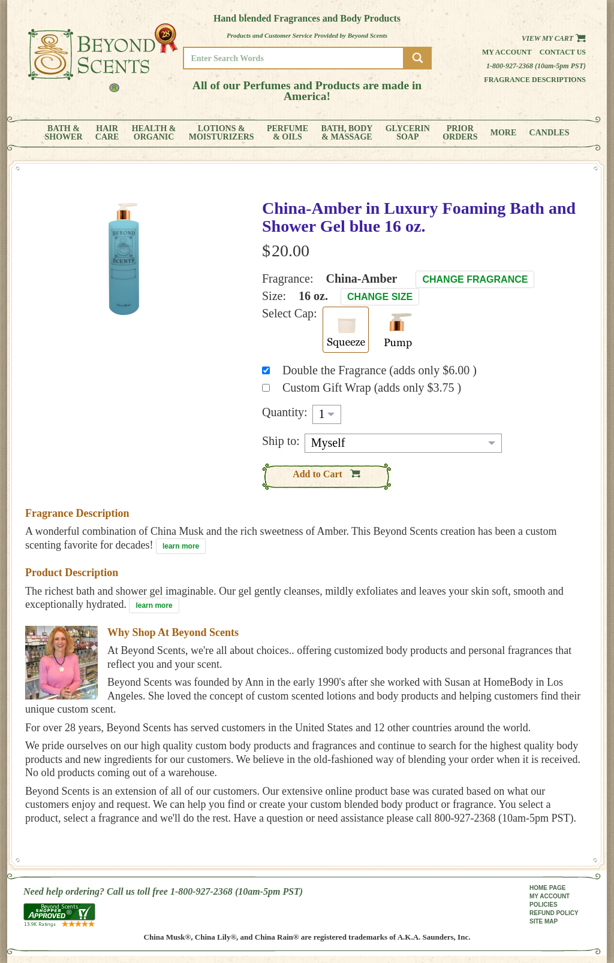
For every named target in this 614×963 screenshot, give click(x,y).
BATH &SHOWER (64, 133)
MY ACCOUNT (549, 896)
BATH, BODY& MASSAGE (346, 133)
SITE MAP (543, 921)
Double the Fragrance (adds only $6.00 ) (379, 370)
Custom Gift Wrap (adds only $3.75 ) (371, 387)
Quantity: (285, 412)
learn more (180, 546)
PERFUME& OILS (287, 133)
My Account (507, 52)
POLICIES (543, 904)
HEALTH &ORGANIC (154, 133)
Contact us (563, 52)
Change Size (380, 297)
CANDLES (549, 133)
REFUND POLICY (554, 913)
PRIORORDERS (460, 133)
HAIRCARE (107, 133)
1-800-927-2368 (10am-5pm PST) (536, 66)
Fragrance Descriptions (535, 79)
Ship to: (281, 440)
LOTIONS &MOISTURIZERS (221, 133)
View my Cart (554, 38)
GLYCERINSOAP (408, 133)
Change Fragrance (475, 279)
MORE (503, 133)
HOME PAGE (547, 888)
